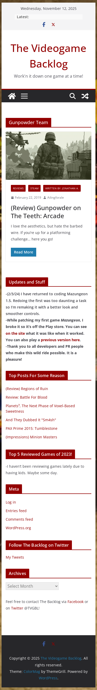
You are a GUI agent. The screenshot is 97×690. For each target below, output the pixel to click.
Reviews (18, 188)
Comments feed (19, 519)
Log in (11, 502)
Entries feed (16, 510)
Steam (34, 188)
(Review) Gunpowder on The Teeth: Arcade (46, 211)
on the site (15, 333)
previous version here (60, 339)
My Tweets (15, 557)
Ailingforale (55, 197)
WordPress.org (18, 527)
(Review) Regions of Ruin (27, 388)
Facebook (76, 601)
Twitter (17, 608)
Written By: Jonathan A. (62, 188)
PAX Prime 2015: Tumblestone (31, 428)
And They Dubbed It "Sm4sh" (31, 419)
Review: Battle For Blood (26, 397)
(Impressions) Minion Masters (31, 436)
